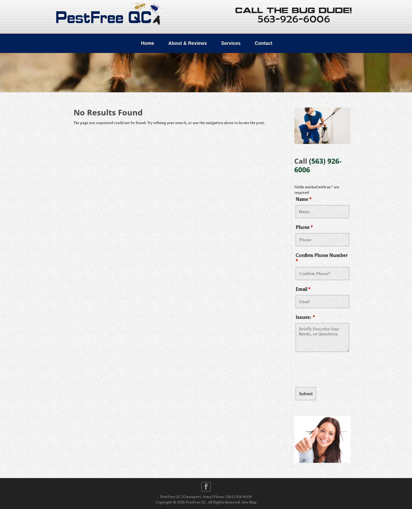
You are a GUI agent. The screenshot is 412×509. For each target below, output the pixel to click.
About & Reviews (187, 43)
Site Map (249, 502)
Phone (304, 227)
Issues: (305, 317)
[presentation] (335, 370)
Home (147, 43)
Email (303, 289)
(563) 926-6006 (317, 165)
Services (230, 43)
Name (303, 199)
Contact (263, 43)
